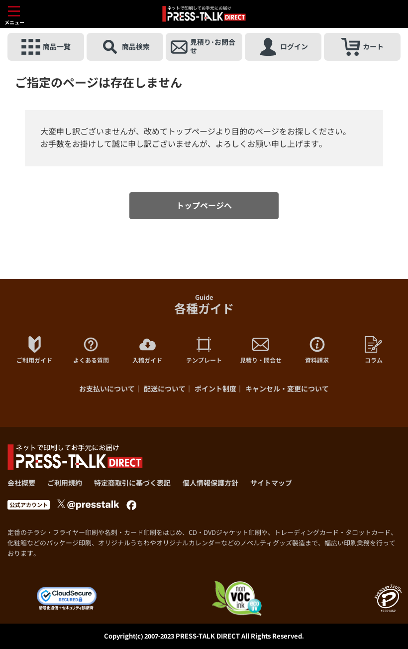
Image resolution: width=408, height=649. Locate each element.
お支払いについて (107, 388)
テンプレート (204, 350)
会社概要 (21, 483)
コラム (374, 350)
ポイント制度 (215, 388)
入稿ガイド (147, 350)
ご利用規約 (64, 483)
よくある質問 (91, 350)
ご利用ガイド (34, 350)
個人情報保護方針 (210, 483)
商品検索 (125, 46)
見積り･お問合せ (203, 46)
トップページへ (204, 205)
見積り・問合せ (261, 350)
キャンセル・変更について (287, 388)
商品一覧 (46, 46)
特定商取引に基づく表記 (132, 483)
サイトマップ (271, 483)
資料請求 (317, 350)
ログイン (283, 46)
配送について (165, 388)
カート (362, 46)
